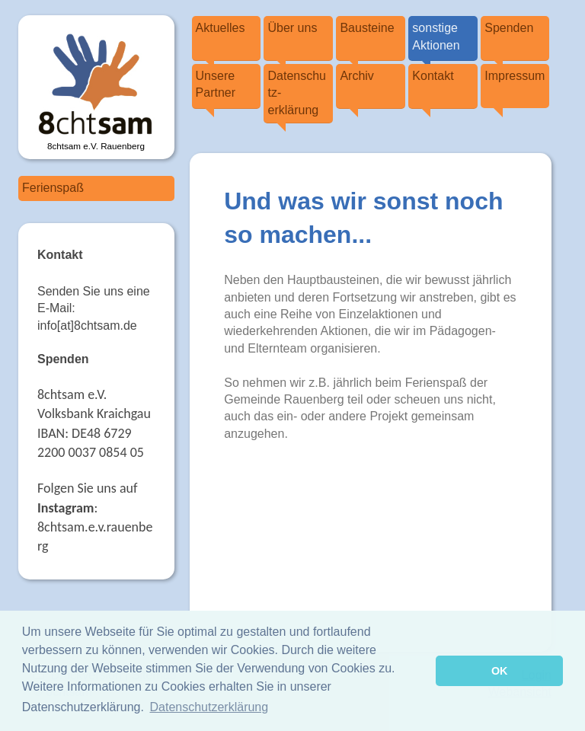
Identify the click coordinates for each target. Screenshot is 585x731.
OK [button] (499, 671)
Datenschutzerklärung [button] (209, 707)
